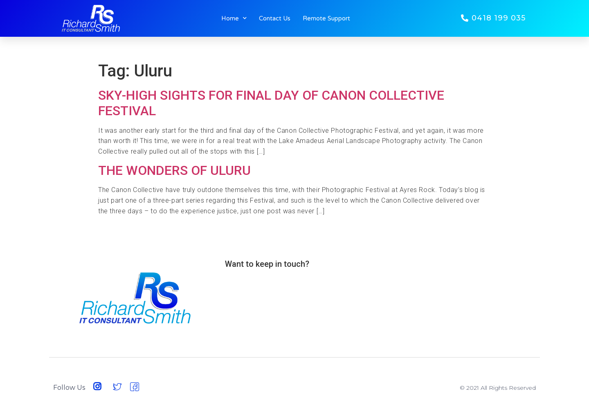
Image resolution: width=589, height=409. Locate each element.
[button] (493, 18)
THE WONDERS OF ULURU (174, 170)
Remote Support (326, 18)
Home (234, 18)
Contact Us (274, 18)
